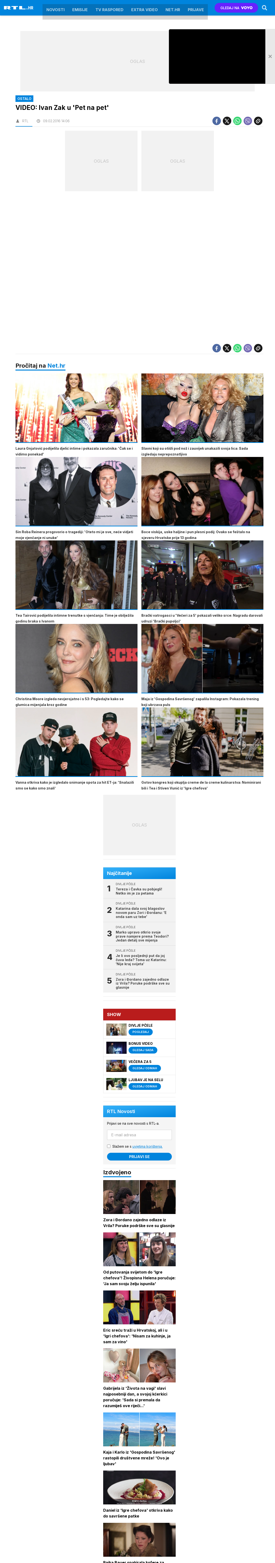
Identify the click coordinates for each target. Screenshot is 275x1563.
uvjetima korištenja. (147, 1146)
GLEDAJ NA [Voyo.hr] (236, 8)
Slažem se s (137, 1146)
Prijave (196, 7)
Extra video (144, 7)
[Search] (264, 7)
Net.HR (173, 7)
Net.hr (56, 365)
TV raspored (109, 7)
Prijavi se (139, 1156)
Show (114, 1014)
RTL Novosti (121, 1112)
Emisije (80, 7)
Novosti (55, 7)
